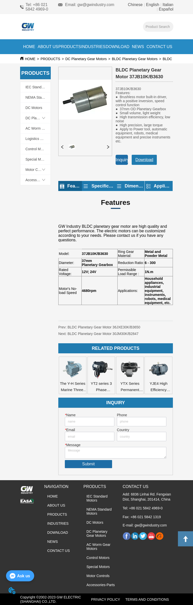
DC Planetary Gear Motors (86, 59)
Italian (167, 5)
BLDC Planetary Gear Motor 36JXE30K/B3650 (104, 327)
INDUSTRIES (93, 47)
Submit (88, 464)
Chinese (136, 5)
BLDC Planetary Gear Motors (135, 59)
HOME (29, 47)
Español (165, 9)
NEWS (138, 47)
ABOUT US (48, 47)
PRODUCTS (69, 47)
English (152, 5)
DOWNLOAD (117, 47)
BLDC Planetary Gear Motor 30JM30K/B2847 (103, 334)
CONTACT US (159, 47)
